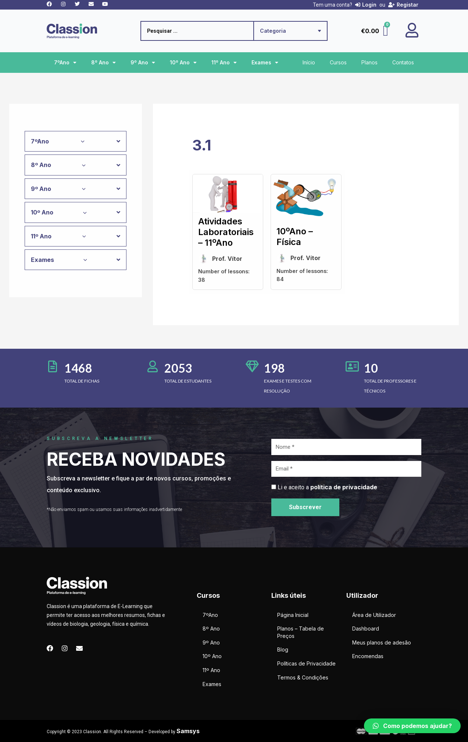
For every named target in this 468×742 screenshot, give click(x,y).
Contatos (403, 62)
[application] (81, 141)
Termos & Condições (302, 677)
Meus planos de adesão (381, 642)
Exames (264, 62)
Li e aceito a (327, 487)
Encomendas (367, 656)
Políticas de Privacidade (306, 663)
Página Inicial (292, 615)
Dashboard (365, 628)
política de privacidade (343, 487)
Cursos (338, 62)
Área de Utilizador (374, 615)
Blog (282, 649)
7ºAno (65, 62)
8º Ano (103, 62)
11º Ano (224, 62)
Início (309, 62)
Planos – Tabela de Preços (300, 632)
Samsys (188, 731)
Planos (369, 62)
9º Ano (143, 62)
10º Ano (183, 62)
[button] (412, 725)
